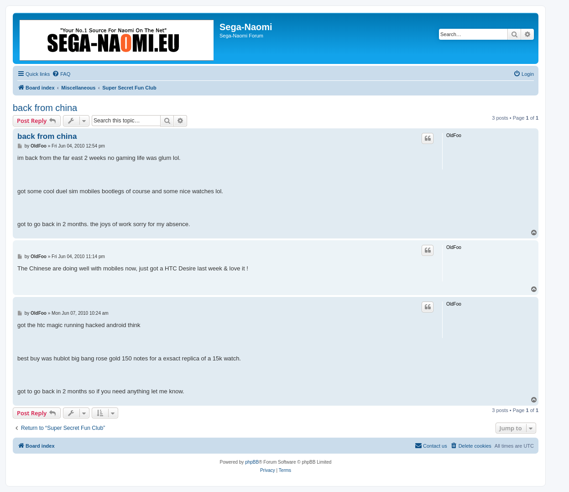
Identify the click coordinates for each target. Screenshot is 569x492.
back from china (45, 108)
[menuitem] (61, 74)
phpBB (252, 462)
